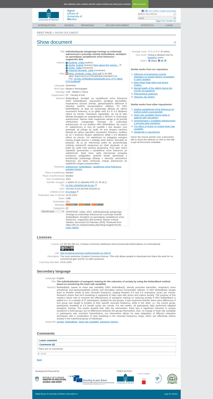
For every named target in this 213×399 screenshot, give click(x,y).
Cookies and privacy (168, 11)
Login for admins (171, 394)
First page (44, 32)
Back (39, 360)
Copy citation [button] (72, 227)
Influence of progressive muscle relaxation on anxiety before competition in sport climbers (154, 77)
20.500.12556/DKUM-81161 (80, 185)
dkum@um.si (72, 394)
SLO (151, 11)
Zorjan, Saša (74, 67)
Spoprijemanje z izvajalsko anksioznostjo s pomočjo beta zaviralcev (155, 122)
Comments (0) (47, 344)
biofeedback (85, 166)
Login (169, 25)
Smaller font (171, 21)
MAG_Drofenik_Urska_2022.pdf (85, 73)
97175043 (71, 192)
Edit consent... (140, 4)
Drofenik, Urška (76, 62)
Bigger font (160, 21)
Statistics (147, 25)
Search (69, 25)
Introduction (47, 25)
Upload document (117, 25)
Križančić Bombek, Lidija (80, 70)
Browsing (87, 25)
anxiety (60, 321)
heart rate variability (89, 321)
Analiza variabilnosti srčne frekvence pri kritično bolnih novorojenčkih (154, 110)
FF (67, 208)
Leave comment (48, 340)
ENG (156, 11)
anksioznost (72, 166)
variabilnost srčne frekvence (107, 166)
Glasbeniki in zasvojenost (147, 132)
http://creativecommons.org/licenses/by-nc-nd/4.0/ (85, 253)
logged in (152, 57)
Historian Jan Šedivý (144, 97)
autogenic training (109, 321)
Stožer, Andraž (75, 65)
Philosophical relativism (146, 94)
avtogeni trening (74, 169)
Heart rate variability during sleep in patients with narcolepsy (152, 116)
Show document (67, 32)
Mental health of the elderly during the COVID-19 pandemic (153, 89)
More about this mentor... (106, 65)
